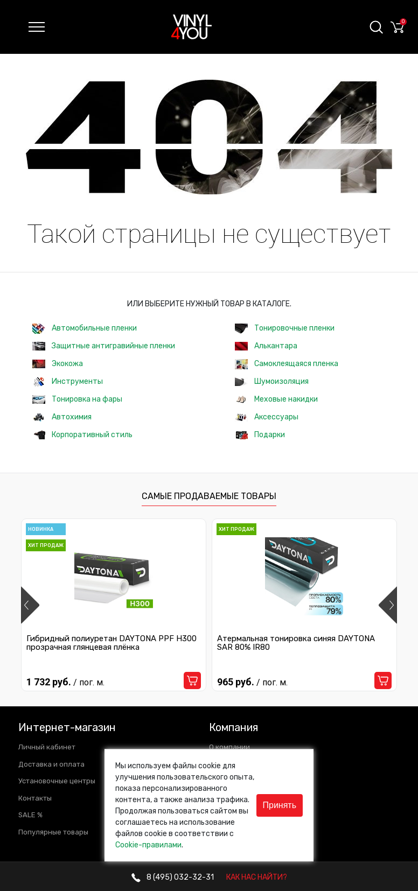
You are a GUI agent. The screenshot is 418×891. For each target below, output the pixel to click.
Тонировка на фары (77, 399)
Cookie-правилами (148, 845)
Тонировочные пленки (285, 329)
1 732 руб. (65, 681)
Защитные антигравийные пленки (103, 345)
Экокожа (57, 363)
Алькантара (266, 345)
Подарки (260, 434)
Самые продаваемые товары (209, 496)
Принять (280, 805)
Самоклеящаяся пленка (286, 364)
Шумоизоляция (272, 381)
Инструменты (67, 382)
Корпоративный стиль (82, 434)
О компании (229, 747)
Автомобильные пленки (84, 329)
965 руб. (252, 681)
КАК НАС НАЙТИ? (256, 877)
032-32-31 (172, 877)
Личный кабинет (46, 747)
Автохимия (62, 417)
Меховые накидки (276, 399)
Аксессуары (266, 417)
